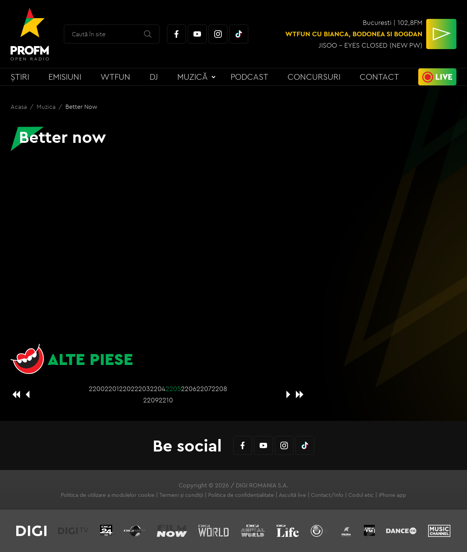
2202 (127, 388)
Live (444, 76)
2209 (151, 400)
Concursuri (314, 76)
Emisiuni (64, 76)
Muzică (192, 76)
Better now (81, 106)
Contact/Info (327, 495)
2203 (142, 388)
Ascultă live (292, 495)
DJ (154, 76)
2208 (219, 388)
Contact (379, 76)
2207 (204, 388)
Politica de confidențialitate (241, 495)
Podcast (249, 76)
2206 (188, 388)
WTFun (115, 76)
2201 (112, 388)
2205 (173, 388)
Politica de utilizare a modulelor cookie (108, 495)
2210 (166, 400)
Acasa (19, 106)
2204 (157, 388)
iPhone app (392, 495)
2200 (97, 388)
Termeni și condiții (181, 495)
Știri (20, 76)
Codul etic (361, 495)
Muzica (47, 106)
